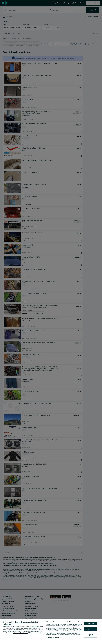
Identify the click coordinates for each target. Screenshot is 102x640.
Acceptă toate (90, 623)
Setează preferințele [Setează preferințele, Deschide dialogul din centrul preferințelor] (90, 635)
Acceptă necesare (90, 629)
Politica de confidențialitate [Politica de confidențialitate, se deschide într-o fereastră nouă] (35, 632)
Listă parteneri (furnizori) (52, 637)
